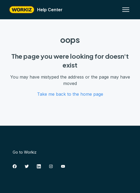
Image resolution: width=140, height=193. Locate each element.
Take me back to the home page (70, 94)
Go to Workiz (25, 152)
